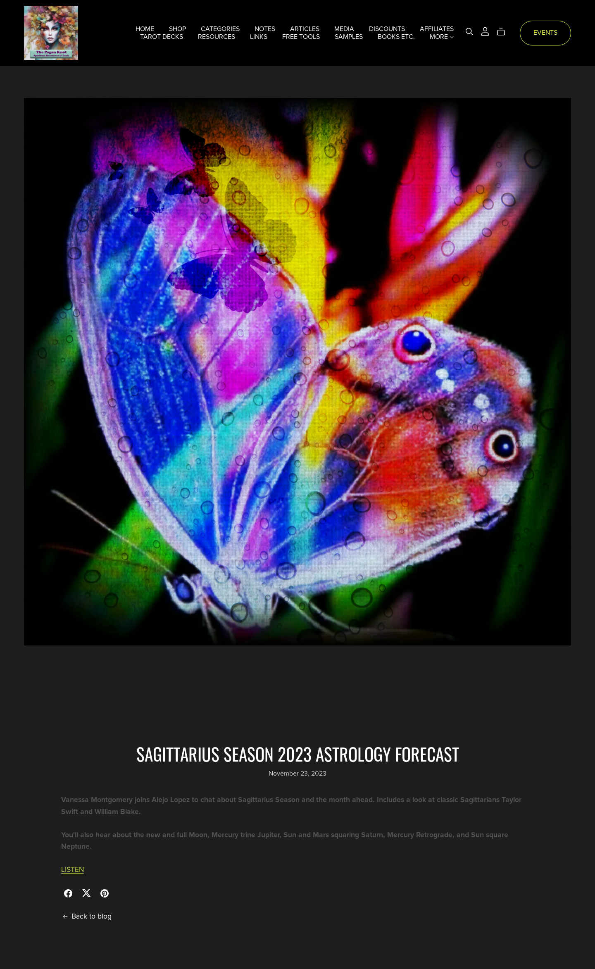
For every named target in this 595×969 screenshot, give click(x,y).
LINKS (258, 37)
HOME (145, 29)
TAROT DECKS (161, 37)
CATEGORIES (220, 29)
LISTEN (72, 869)
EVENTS (545, 33)
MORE (442, 37)
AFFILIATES (437, 29)
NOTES (265, 29)
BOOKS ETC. (396, 37)
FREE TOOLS (301, 37)
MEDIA (344, 29)
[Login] (485, 31)
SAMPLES (349, 37)
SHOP (177, 29)
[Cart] (504, 32)
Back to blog (86, 916)
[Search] (469, 32)
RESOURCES (216, 37)
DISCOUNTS (387, 29)
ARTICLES (304, 29)
